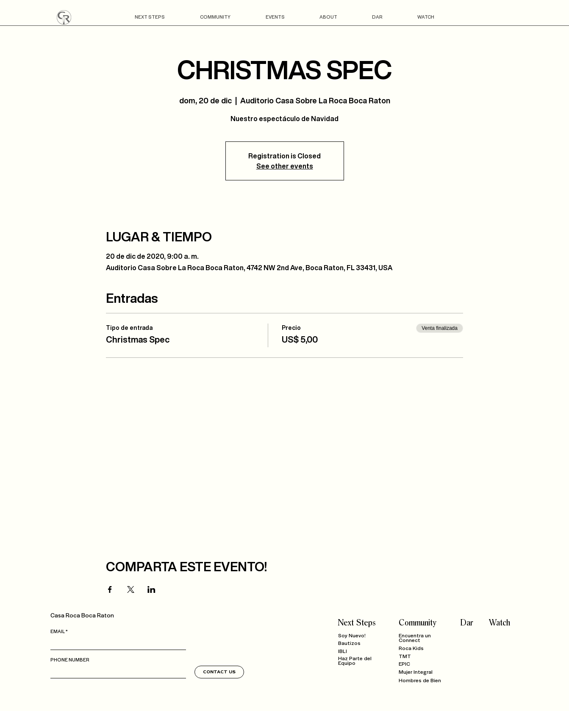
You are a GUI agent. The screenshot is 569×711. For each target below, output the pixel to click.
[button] (150, 16)
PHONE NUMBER (69, 659)
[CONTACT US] (219, 672)
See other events (284, 166)
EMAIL (57, 631)
